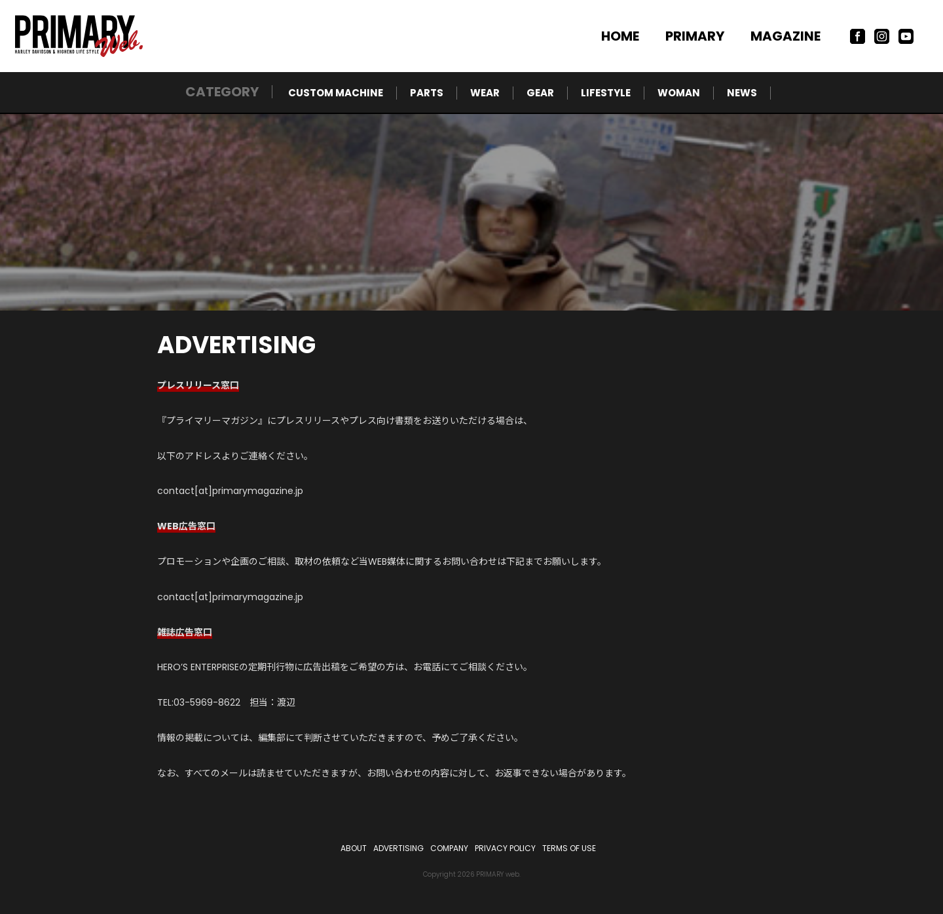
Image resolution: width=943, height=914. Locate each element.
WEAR (485, 93)
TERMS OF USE (569, 848)
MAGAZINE (785, 36)
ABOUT (354, 848)
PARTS (426, 93)
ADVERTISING (398, 848)
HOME (620, 36)
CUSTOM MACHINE (335, 93)
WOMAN (678, 93)
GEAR (540, 93)
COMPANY (449, 848)
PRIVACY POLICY (505, 848)
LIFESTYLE (606, 93)
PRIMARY (694, 36)
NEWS (742, 93)
